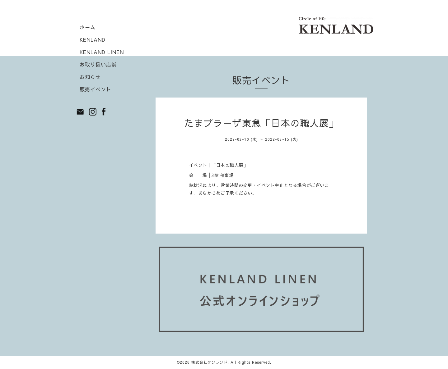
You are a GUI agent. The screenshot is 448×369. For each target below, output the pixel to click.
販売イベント (95, 89)
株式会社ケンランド (209, 362)
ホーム (88, 27)
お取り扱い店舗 (98, 64)
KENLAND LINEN (102, 51)
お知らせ (90, 76)
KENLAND (92, 39)
